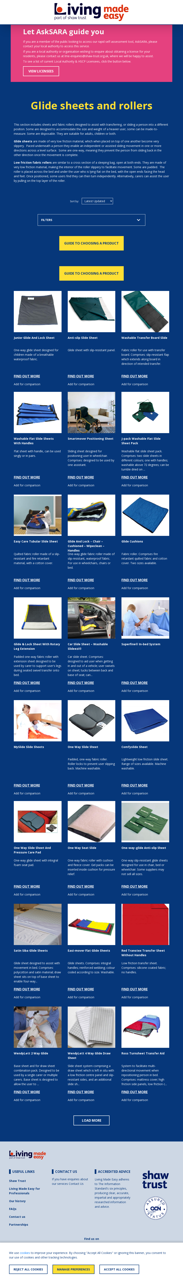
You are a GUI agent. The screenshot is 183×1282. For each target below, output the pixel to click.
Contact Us (76, 1184)
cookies (25, 1253)
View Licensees (41, 71)
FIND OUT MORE (27, 376)
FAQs (12, 1209)
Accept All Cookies (119, 1269)
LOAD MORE (91, 1120)
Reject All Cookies (28, 1269)
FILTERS (90, 220)
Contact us (17, 1217)
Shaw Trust (17, 1181)
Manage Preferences (73, 1269)
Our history (17, 1201)
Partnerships (18, 1224)
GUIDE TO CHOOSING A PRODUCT (91, 243)
